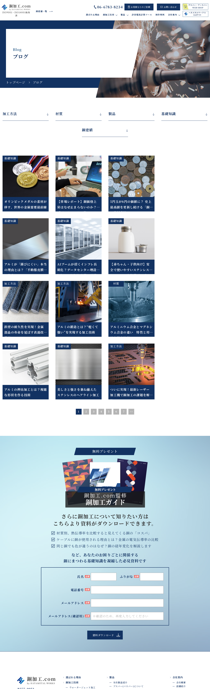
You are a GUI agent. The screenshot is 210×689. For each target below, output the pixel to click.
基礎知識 (168, 113)
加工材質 (74, 659)
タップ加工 (75, 640)
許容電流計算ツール (142, 14)
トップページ (15, 82)
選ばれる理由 (93, 14)
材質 (59, 113)
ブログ (180, 631)
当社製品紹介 (120, 619)
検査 (71, 655)
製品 (112, 113)
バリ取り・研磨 (77, 628)
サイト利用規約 (151, 674)
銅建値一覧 (41, 11)
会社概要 (181, 619)
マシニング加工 (77, 643)
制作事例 (160, 14)
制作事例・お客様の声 (122, 633)
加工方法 (10, 113)
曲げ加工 (74, 636)
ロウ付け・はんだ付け (81, 632)
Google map (37, 638)
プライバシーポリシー (180, 674)
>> (131, 349)
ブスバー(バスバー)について (128, 623)
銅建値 (87, 130)
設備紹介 (181, 623)
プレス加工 (75, 647)
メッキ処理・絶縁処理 (81, 651)
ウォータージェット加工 (82, 624)
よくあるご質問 (184, 627)
